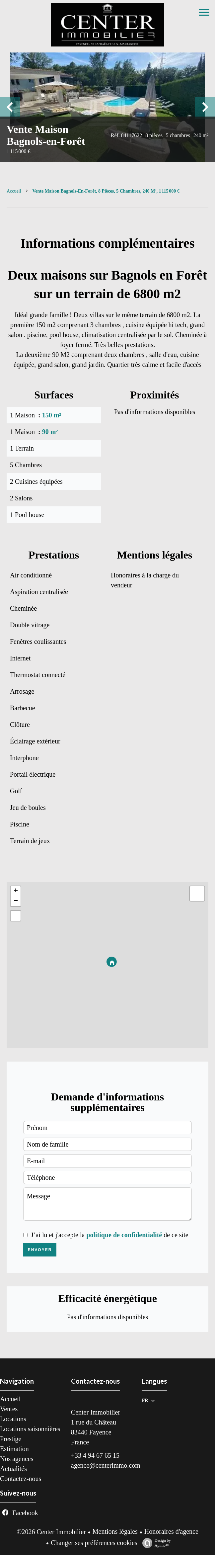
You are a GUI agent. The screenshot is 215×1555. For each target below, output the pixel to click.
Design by (155, 1543)
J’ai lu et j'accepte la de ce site (109, 1235)
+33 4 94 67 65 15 (95, 1455)
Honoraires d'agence (171, 1531)
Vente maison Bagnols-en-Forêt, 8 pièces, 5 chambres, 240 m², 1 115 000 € (106, 191)
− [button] (16, 901)
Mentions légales (115, 1531)
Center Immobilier (95, 1412)
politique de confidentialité (124, 1235)
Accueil (14, 191)
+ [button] (16, 891)
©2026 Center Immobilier (51, 1531)
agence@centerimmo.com (105, 1465)
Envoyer (40, 1250)
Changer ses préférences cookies (94, 1542)
